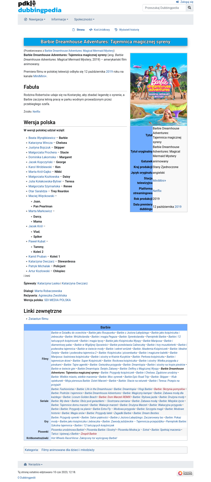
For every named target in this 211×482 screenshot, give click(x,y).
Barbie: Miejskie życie (171, 401)
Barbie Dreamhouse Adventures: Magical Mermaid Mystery (79, 50)
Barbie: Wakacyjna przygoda (166, 404)
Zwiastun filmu (38, 319)
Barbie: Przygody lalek (99, 413)
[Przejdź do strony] (189, 7)
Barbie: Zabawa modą (144, 401)
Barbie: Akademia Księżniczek (150, 348)
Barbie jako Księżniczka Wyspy (123, 340)
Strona (81, 29)
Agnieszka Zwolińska (53, 295)
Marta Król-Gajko (40, 172)
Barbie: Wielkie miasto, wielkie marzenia (74, 376)
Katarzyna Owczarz (41, 261)
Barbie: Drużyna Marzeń (133, 404)
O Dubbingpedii (27, 477)
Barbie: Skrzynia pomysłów (169, 389)
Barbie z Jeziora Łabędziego (133, 332)
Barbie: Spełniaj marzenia (166, 429)
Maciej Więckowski (41, 196)
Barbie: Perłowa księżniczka (149, 356)
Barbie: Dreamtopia (134, 364)
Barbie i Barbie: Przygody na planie (71, 408)
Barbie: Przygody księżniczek (117, 372)
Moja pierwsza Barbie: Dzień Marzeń (86, 380)
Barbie (112, 380)
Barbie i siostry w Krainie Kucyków (110, 356)
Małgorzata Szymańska (44, 186)
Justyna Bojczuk (39, 147)
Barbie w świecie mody (90, 348)
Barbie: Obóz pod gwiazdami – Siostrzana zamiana (101, 401)
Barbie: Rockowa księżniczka (120, 360)
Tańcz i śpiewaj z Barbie (65, 433)
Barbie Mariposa (152, 340)
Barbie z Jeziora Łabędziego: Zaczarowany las (136, 417)
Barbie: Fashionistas (62, 389)
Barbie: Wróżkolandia (77, 336)
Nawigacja (36, 19)
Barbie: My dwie (60, 401)
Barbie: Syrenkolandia (131, 336)
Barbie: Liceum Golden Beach (80, 397)
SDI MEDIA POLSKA (57, 300)
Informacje (58, 19)
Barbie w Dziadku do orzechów (68, 332)
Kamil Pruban (37, 256)
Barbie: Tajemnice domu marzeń (69, 404)
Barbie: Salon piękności (94, 417)
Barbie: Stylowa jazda (145, 397)
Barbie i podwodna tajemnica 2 (79, 352)
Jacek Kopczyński (41, 162)
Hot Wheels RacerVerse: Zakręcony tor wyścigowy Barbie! (84, 438)
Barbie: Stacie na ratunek (133, 380)
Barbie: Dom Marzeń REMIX (115, 397)
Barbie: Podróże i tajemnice (67, 393)
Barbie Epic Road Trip (137, 376)
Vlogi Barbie (145, 389)
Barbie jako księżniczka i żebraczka (80, 421)
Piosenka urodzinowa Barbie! (67, 429)
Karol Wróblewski (40, 167)
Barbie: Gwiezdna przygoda (105, 364)
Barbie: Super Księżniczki (87, 360)
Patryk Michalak (39, 266)
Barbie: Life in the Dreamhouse (94, 389)
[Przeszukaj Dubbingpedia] (164, 7)
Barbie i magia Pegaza (104, 336)
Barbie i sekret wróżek (118, 348)
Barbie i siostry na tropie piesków (166, 364)
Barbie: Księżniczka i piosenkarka (118, 352)
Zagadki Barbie (122, 413)
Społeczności (83, 19)
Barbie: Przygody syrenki (65, 417)
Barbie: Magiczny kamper (137, 393)
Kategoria (31, 450)
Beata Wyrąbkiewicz (42, 138)
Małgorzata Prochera (43, 152)
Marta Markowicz (40, 211)
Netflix (157, 191)
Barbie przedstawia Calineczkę (127, 344)
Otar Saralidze (38, 191)
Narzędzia (34, 464)
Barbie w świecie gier (63, 368)
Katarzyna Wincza (41, 143)
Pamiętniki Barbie (156, 336)
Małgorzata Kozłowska (44, 176)
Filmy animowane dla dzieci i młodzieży (68, 450)
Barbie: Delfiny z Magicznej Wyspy (139, 368)
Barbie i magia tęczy (92, 340)
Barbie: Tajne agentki (76, 364)
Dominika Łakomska (42, 157)
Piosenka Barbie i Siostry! (101, 429)
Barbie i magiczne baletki (153, 352)
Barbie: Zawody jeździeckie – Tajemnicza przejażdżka (133, 421)
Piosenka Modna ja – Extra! (133, 429)
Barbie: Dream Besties (146, 413)
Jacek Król (36, 226)
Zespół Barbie (89, 433)
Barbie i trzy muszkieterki (161, 344)
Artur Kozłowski (39, 271)
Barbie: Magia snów (73, 413)
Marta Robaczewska (48, 291)
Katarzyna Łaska (48, 283)
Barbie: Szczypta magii (150, 408)
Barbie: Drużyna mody (171, 397)
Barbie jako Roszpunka (102, 332)
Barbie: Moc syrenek (110, 376)
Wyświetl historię (129, 29)
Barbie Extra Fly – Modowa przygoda (114, 408)
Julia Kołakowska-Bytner (45, 181)
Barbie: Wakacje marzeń (104, 404)
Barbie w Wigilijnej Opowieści (91, 344)
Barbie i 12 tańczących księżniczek (94, 425)
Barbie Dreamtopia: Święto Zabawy (98, 368)
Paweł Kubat (37, 241)
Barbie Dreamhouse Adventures (103, 393)
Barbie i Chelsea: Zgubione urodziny (156, 372)
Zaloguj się (187, 1)
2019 (178, 207)
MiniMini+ (159, 180)
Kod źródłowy (102, 29)
